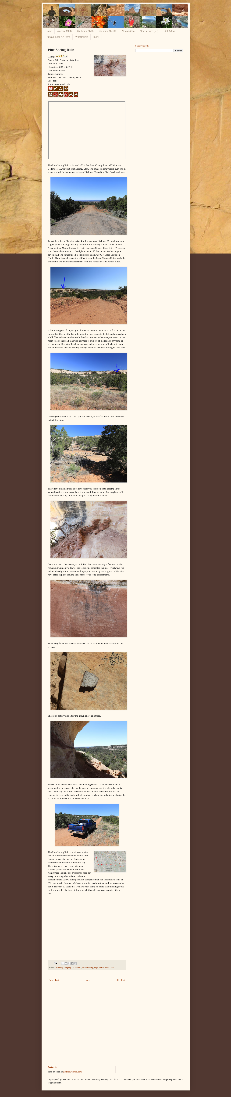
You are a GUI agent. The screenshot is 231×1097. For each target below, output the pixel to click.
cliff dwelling (87, 967)
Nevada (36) (128, 31)
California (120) (85, 31)
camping (67, 967)
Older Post (120, 980)
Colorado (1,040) (107, 31)
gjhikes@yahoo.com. (72, 1072)
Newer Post (54, 980)
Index (96, 37)
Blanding (59, 967)
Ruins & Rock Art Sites (58, 37)
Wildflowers (81, 37)
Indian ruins (104, 967)
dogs (96, 967)
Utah (112, 967)
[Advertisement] (159, 77)
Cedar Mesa (77, 967)
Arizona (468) (64, 31)
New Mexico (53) (149, 31)
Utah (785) (169, 31)
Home (49, 31)
